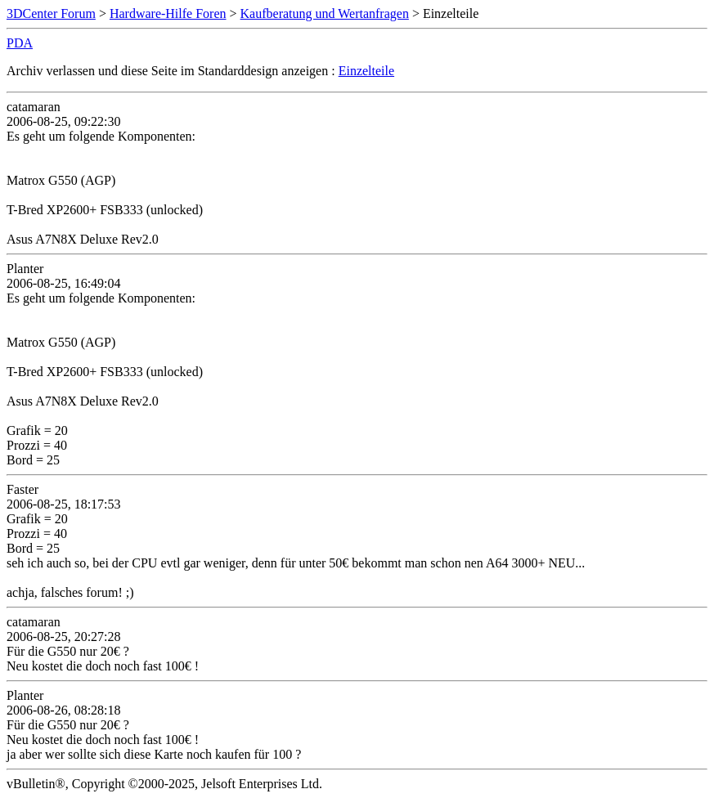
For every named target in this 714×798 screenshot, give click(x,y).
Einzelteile (366, 71)
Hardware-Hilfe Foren (168, 13)
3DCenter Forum (51, 13)
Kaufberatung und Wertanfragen (324, 13)
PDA (20, 43)
